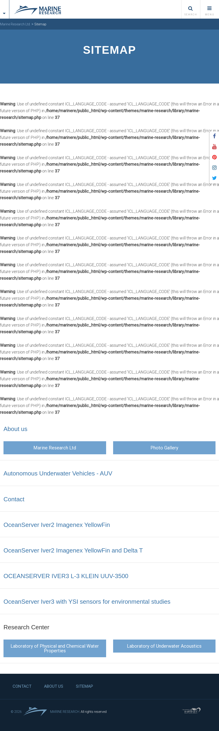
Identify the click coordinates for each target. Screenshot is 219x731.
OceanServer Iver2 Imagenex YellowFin (56, 524)
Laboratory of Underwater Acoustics (164, 646)
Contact (13, 499)
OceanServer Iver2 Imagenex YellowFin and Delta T (73, 550)
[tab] (4, 5)
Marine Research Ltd (54, 448)
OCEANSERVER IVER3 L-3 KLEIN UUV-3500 (65, 576)
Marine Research (64, 712)
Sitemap (84, 686)
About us (15, 428)
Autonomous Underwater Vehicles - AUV (57, 473)
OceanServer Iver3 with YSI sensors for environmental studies (86, 601)
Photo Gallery (164, 448)
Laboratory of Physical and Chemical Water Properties (54, 648)
